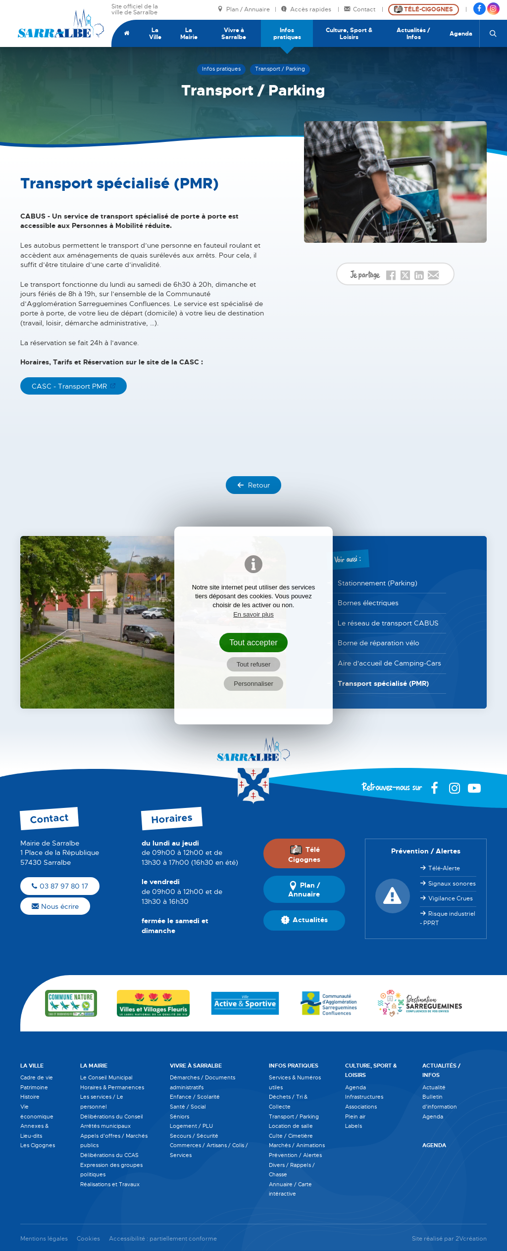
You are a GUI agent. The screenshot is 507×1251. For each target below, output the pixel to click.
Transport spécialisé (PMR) (383, 683)
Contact (360, 9)
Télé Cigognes (304, 854)
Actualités (304, 920)
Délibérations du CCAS (109, 1155)
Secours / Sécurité (194, 1135)
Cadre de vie (36, 1077)
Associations (361, 1106)
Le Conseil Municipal (106, 1077)
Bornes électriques (368, 602)
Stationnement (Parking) (377, 583)
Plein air (355, 1116)
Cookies (88, 1239)
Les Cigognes (37, 1145)
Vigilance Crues (450, 898)
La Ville (155, 33)
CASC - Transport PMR (69, 386)
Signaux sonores (452, 884)
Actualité (434, 1087)
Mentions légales (44, 1239)
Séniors (179, 1116)
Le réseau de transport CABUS (388, 623)
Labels (353, 1125)
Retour (253, 485)
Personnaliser (253, 683)
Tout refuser (254, 664)
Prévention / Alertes (295, 1155)
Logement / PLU (191, 1125)
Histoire (30, 1096)
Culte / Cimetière (291, 1135)
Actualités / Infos (413, 33)
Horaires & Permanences (112, 1087)
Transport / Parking (294, 1116)
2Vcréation (471, 1239)
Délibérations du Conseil (111, 1116)
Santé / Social (188, 1106)
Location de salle (291, 1125)
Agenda (461, 34)
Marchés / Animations (297, 1145)
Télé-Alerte (444, 868)
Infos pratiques (287, 33)
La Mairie (189, 33)
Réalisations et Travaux (110, 1184)
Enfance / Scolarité (195, 1096)
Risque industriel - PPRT (447, 919)
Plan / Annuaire (243, 9)
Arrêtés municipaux (105, 1125)
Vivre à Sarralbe (233, 33)
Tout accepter (253, 642)
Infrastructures (364, 1096)
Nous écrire (55, 906)
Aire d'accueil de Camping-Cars (389, 663)
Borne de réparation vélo (378, 642)
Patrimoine (34, 1087)
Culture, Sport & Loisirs (349, 33)
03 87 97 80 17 (60, 886)
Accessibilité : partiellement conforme (163, 1239)
